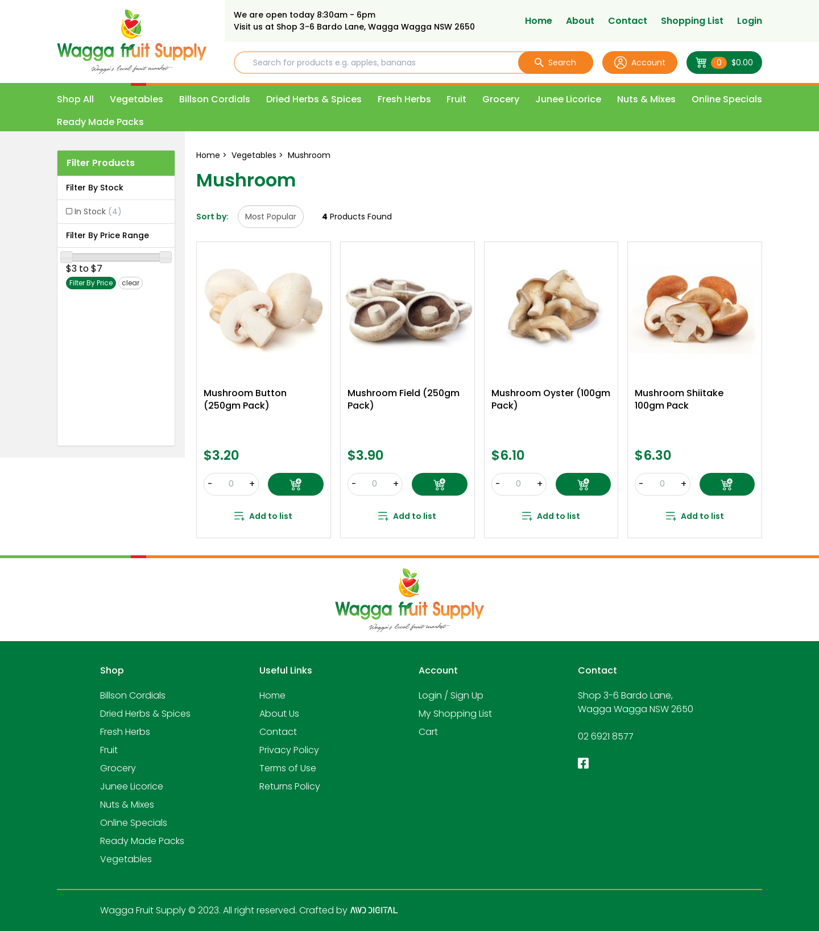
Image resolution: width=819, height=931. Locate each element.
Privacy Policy (289, 750)
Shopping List (692, 20)
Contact (627, 20)
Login (749, 20)
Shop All (75, 99)
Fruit (456, 99)
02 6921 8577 (606, 736)
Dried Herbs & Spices (314, 99)
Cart (428, 731)
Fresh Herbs (404, 99)
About (580, 20)
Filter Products (101, 162)
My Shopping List (455, 713)
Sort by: (212, 216)
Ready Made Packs (100, 121)
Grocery (500, 99)
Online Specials (727, 99)
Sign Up (466, 695)
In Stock (98, 211)
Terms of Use (287, 768)
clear (130, 283)
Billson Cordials (214, 99)
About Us (279, 713)
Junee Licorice (568, 99)
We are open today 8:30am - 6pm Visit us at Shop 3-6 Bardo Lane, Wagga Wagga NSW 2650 (354, 20)
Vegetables (136, 99)
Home (538, 20)
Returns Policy (289, 786)
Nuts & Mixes (646, 99)
